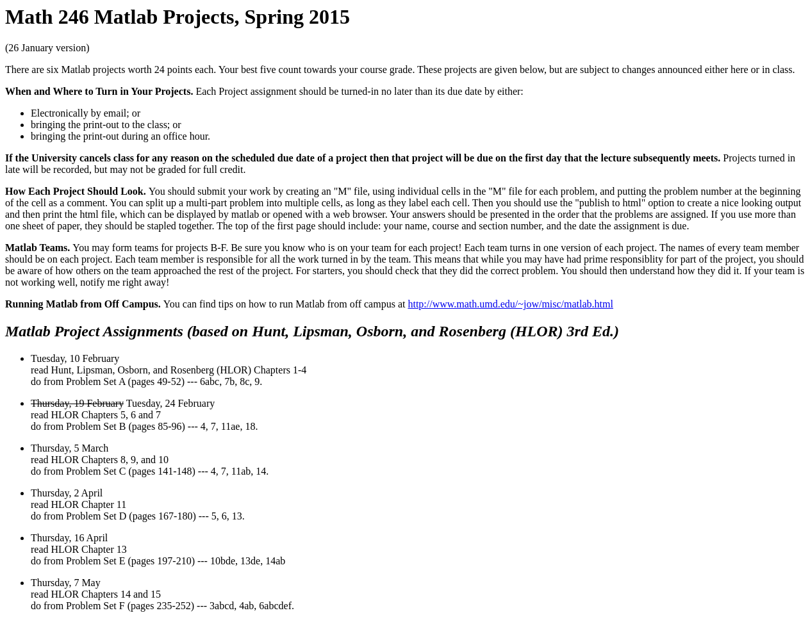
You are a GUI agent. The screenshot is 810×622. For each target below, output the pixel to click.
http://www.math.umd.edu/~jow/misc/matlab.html (510, 304)
